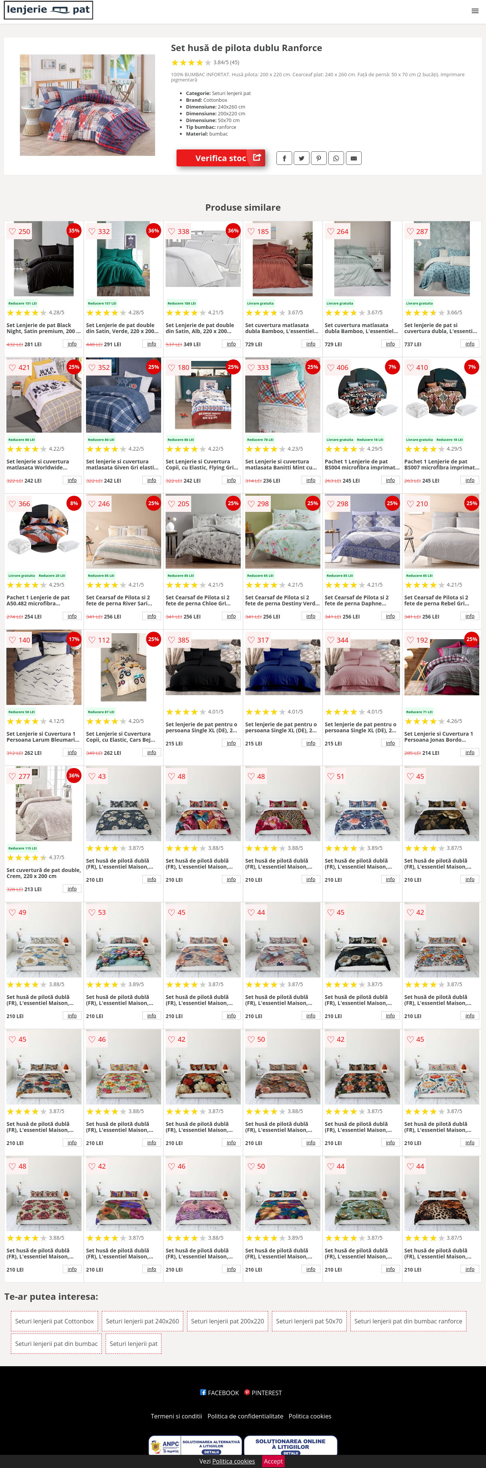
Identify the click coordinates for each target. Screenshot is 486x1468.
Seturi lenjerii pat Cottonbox (54, 1321)
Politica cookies (310, 1416)
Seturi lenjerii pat (133, 1344)
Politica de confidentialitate (246, 1416)
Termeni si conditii (176, 1416)
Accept (273, 1461)
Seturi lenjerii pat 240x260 (142, 1321)
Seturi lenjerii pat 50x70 (309, 1321)
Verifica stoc (230, 157)
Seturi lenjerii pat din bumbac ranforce (408, 1321)
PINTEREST (263, 1393)
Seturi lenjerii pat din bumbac (56, 1344)
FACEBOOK (219, 1393)
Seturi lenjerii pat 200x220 (227, 1321)
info (72, 343)
